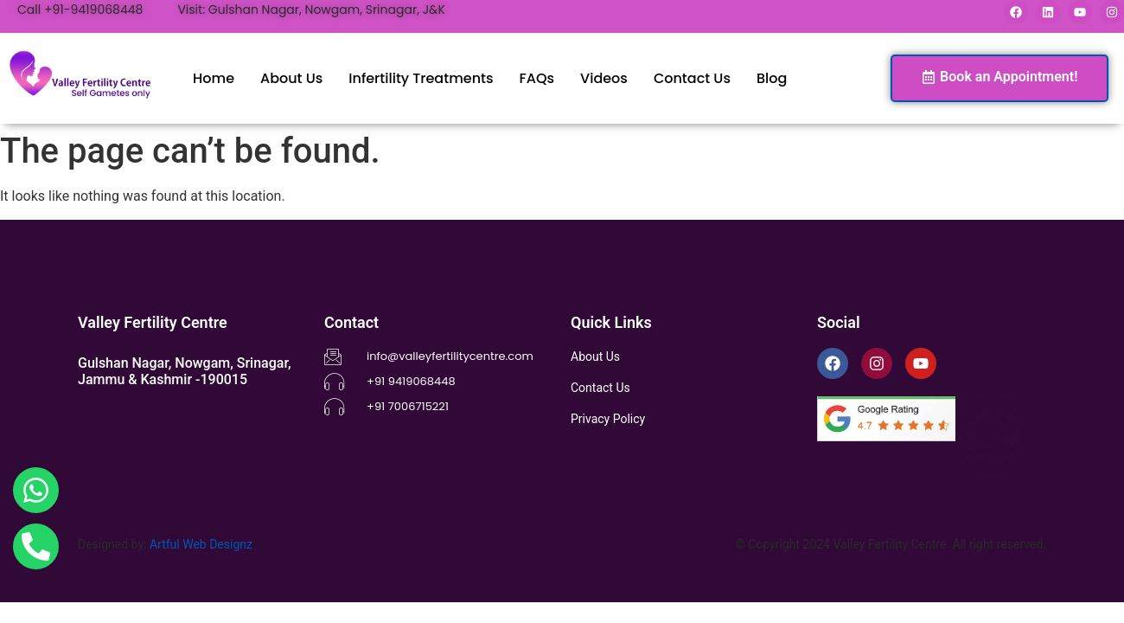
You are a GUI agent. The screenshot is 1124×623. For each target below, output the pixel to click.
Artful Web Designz (201, 544)
